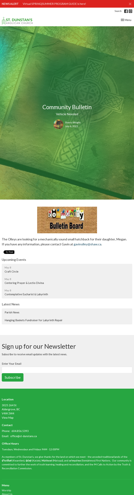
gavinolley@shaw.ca (87, 244)
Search (118, 11)
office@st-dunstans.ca (23, 436)
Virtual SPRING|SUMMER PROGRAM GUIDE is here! (54, 3)
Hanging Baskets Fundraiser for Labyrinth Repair (34, 320)
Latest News (11, 304)
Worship (6, 490)
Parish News (12, 312)
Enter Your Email (11, 363)
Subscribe (13, 377)
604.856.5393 (20, 431)
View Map (8, 417)
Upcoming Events (14, 260)
